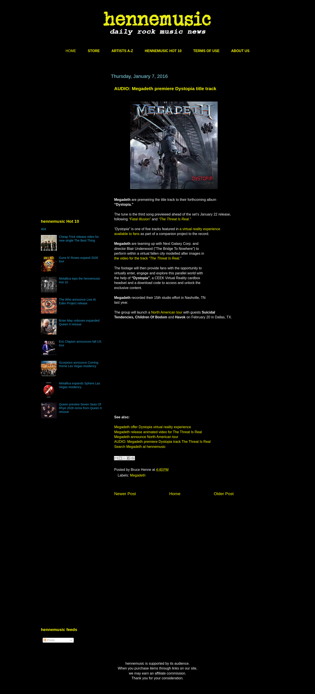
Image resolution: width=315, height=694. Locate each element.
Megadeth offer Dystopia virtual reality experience (152, 427)
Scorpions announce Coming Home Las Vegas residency (78, 364)
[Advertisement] (74, 115)
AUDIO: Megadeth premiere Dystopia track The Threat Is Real (162, 441)
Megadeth (137, 475)
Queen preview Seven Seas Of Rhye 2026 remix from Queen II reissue (80, 408)
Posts (49, 640)
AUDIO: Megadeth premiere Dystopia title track (165, 88)
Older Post (224, 493)
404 (43, 229)
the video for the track (147, 258)
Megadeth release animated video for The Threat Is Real (158, 432)
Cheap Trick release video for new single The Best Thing (79, 238)
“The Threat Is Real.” (175, 219)
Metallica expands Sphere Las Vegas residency (79, 385)
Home (174, 493)
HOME (71, 51)
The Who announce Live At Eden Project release (77, 301)
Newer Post (125, 493)
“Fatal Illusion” (140, 219)
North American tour (166, 312)
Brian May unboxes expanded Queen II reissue (79, 322)
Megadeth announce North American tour (146, 437)
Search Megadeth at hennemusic (140, 447)
